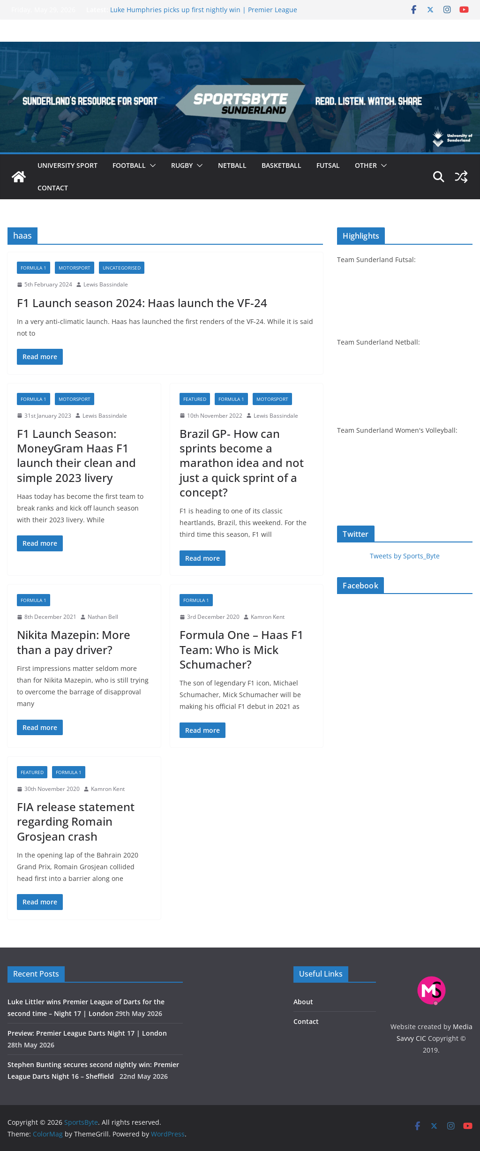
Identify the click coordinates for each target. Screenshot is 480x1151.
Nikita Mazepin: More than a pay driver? (73, 642)
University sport (68, 165)
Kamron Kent (268, 617)
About (303, 1001)
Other (366, 165)
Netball (232, 165)
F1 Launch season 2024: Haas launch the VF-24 (142, 302)
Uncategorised (122, 267)
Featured (194, 399)
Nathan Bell (103, 617)
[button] (151, 165)
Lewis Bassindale (105, 284)
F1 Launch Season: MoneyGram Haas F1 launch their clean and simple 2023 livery (76, 455)
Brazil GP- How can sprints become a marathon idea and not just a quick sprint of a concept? (242, 463)
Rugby (182, 165)
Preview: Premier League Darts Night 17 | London (87, 1033)
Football (129, 165)
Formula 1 (33, 267)
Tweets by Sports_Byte (405, 555)
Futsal (328, 165)
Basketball (281, 165)
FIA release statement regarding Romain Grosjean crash (76, 821)
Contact (53, 187)
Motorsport (74, 267)
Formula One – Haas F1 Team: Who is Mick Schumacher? (242, 649)
